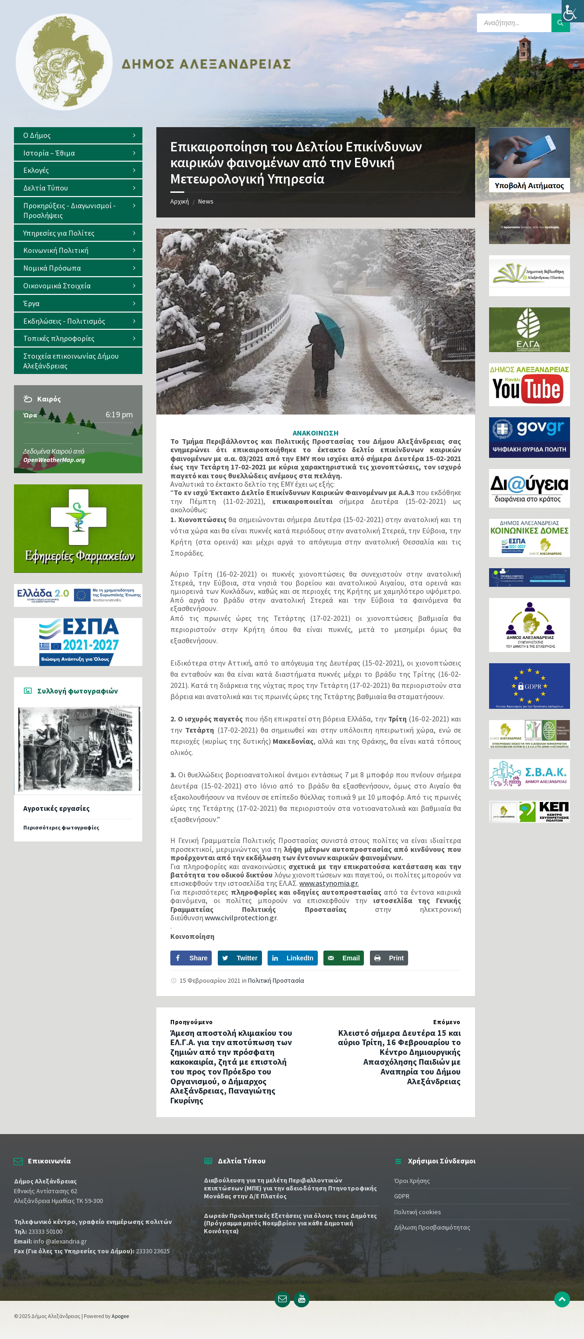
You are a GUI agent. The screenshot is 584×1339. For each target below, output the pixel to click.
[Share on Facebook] (191, 958)
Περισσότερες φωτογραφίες (61, 827)
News (206, 201)
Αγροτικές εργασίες (56, 808)
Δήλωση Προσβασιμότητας (432, 1227)
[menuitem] (78, 135)
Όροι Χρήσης (412, 1180)
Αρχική (179, 201)
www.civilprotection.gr (240, 917)
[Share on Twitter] (240, 958)
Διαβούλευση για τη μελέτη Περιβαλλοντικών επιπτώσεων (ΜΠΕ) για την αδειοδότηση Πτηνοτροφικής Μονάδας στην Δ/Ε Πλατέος (290, 1188)
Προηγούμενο (191, 1022)
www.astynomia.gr (328, 883)
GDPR (401, 1196)
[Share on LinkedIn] (293, 958)
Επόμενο (447, 1022)
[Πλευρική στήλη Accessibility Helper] (573, 11)
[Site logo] (153, 108)
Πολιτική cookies (417, 1212)
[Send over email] (343, 958)
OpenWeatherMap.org (54, 459)
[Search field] (523, 23)
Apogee (120, 1315)
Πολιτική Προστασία (276, 980)
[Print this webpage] (389, 958)
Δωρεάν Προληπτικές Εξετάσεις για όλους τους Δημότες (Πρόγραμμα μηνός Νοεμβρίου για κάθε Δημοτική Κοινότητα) (290, 1223)
